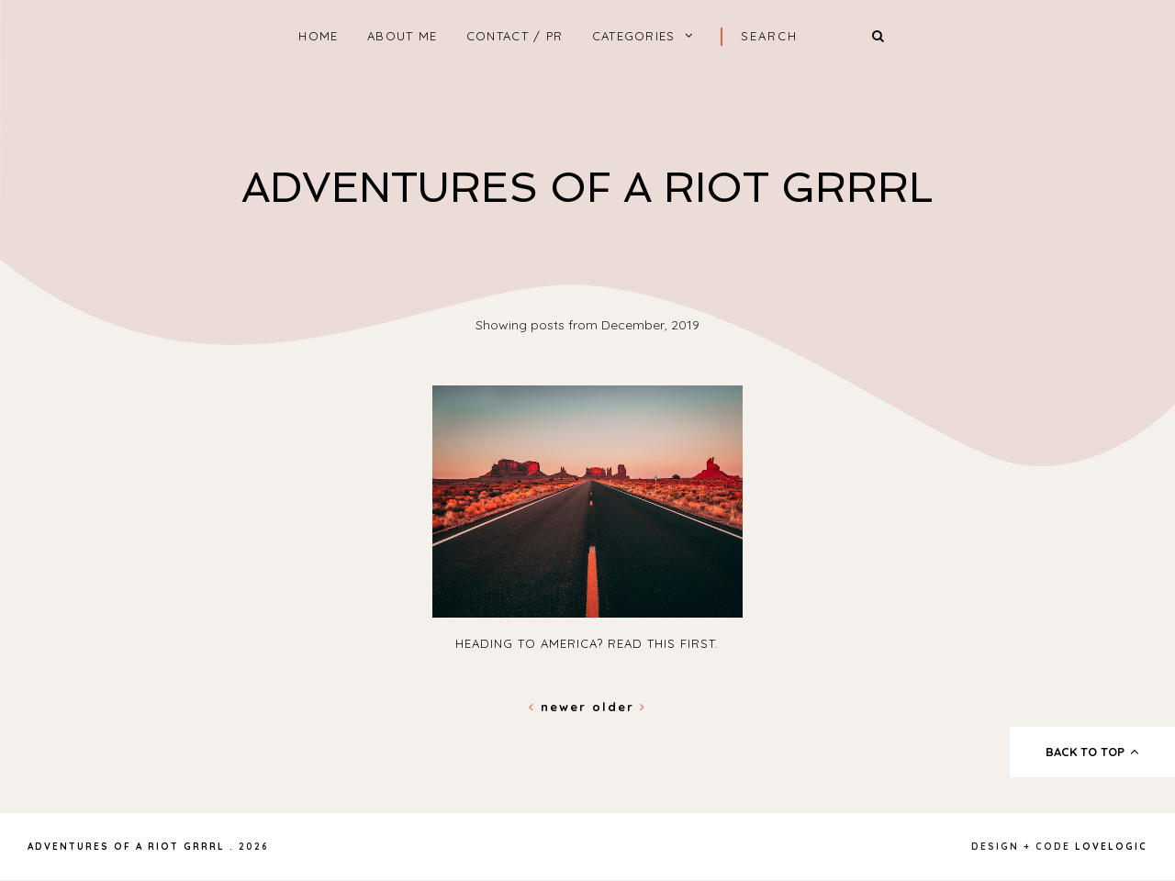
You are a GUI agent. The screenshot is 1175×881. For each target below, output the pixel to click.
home (318, 35)
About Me (402, 35)
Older (619, 706)
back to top (1093, 751)
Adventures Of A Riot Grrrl (587, 187)
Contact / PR (515, 35)
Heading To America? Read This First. (587, 643)
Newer (560, 706)
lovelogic (1111, 847)
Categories (634, 35)
